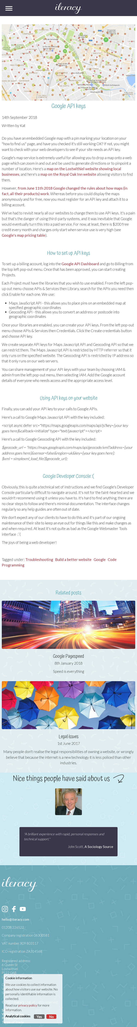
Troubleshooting (39, 559)
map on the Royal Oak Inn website (68, 174)
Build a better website (73, 559)
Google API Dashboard (80, 263)
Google (100, 559)
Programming (13, 565)
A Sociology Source (99, 847)
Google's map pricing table (23, 235)
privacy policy (27, 1005)
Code (112, 559)
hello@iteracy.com (15, 919)
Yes (39, 1017)
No (51, 1017)
